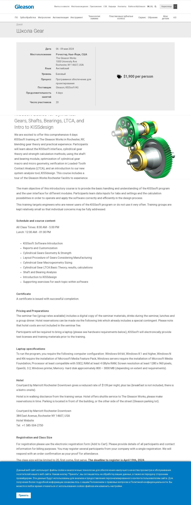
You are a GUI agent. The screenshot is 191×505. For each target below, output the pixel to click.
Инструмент (77, 17)
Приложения (96, 6)
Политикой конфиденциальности (149, 482)
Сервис (142, 17)
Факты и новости (61, 6)
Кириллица (167, 6)
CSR (105, 6)
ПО (16, 17)
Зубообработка (28, 17)
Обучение (152, 17)
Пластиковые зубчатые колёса (121, 17)
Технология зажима (94, 17)
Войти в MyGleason (136, 6)
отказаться (49, 486)
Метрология (44, 17)
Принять (23, 495)
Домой (19, 24)
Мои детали (165, 17)
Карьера (112, 6)
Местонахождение (79, 6)
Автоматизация (61, 17)
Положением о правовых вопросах (109, 482)
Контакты (122, 6)
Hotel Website (25, 420)
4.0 (174, 17)
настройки (116, 486)
